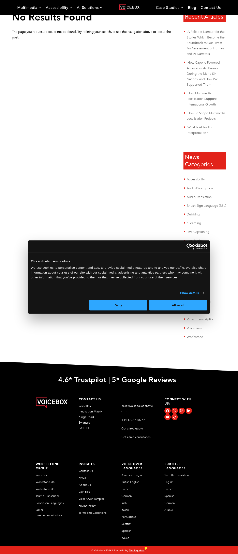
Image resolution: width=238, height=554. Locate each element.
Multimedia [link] (27, 7)
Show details (189, 293)
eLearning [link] (194, 223)
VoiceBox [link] (41, 475)
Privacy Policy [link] (87, 506)
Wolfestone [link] (195, 337)
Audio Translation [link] (199, 197)
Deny (118, 305)
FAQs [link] (82, 478)
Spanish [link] (126, 531)
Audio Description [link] (200, 188)
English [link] (169, 482)
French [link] (125, 489)
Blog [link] (192, 7)
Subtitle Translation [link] (176, 475)
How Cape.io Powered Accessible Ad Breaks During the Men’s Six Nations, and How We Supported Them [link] (203, 73)
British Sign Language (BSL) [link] (206, 205)
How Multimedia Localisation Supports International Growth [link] (202, 99)
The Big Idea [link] (138, 550)
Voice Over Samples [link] (91, 499)
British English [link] (130, 482)
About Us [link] (85, 485)
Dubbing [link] (193, 214)
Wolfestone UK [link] (45, 482)
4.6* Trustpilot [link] (82, 380)
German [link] (126, 496)
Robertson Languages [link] (50, 503)
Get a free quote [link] (132, 428)
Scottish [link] (126, 524)
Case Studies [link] (167, 7)
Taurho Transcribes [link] (47, 496)
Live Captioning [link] (198, 232)
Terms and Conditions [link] (92, 513)
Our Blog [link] (84, 492)
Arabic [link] (168, 510)
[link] (129, 7)
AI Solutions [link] (88, 7)
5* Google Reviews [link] (145, 380)
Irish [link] (124, 503)
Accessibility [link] (57, 7)
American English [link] (132, 475)
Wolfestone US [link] (45, 489)
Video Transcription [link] (200, 319)
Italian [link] (125, 510)
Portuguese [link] (128, 517)
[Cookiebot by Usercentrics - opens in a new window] (189, 246)
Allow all (178, 305)
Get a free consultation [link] (136, 437)
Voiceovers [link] (194, 328)
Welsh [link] (125, 538)
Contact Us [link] (211, 7)
